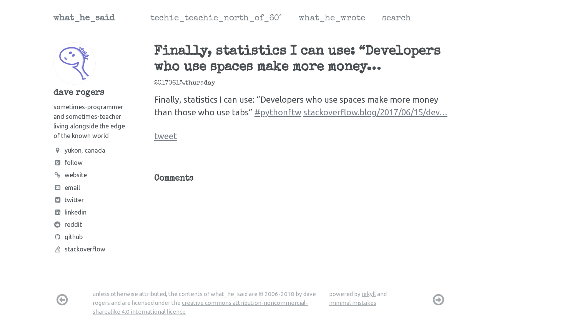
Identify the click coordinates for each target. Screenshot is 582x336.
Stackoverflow (79, 249)
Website (70, 174)
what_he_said (84, 19)
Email (66, 187)
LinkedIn (69, 212)
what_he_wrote (332, 19)
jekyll (369, 294)
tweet (165, 136)
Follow (68, 162)
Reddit (67, 224)
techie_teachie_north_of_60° (216, 19)
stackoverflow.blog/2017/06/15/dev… (375, 112)
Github (68, 236)
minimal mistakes (352, 302)
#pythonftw (277, 112)
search (396, 19)
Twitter (68, 199)
